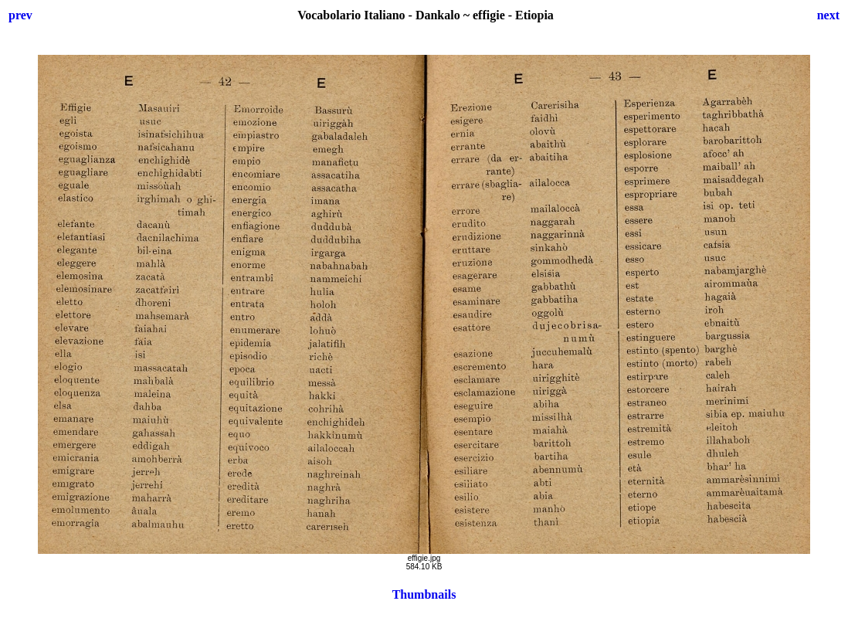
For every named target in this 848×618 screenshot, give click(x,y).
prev (20, 15)
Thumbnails (424, 594)
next (828, 15)
